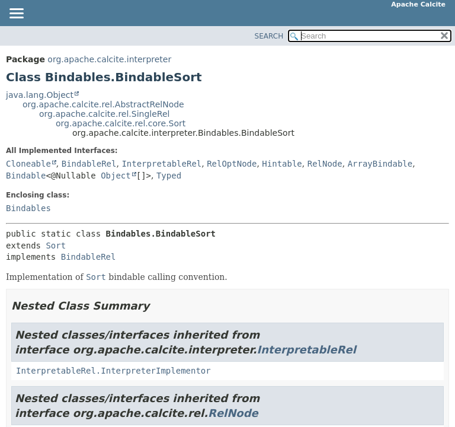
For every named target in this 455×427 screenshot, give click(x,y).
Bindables (28, 208)
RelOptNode (232, 163)
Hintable (282, 163)
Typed (168, 175)
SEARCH (269, 36)
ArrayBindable (380, 163)
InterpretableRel (161, 163)
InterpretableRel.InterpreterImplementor (113, 370)
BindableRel (89, 163)
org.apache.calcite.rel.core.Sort (120, 123)
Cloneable (28, 163)
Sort (56, 245)
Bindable (26, 175)
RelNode (324, 163)
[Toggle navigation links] (16, 14)
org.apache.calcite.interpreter (109, 59)
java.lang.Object (39, 95)
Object (116, 175)
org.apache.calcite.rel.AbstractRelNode (103, 104)
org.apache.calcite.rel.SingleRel (104, 114)
